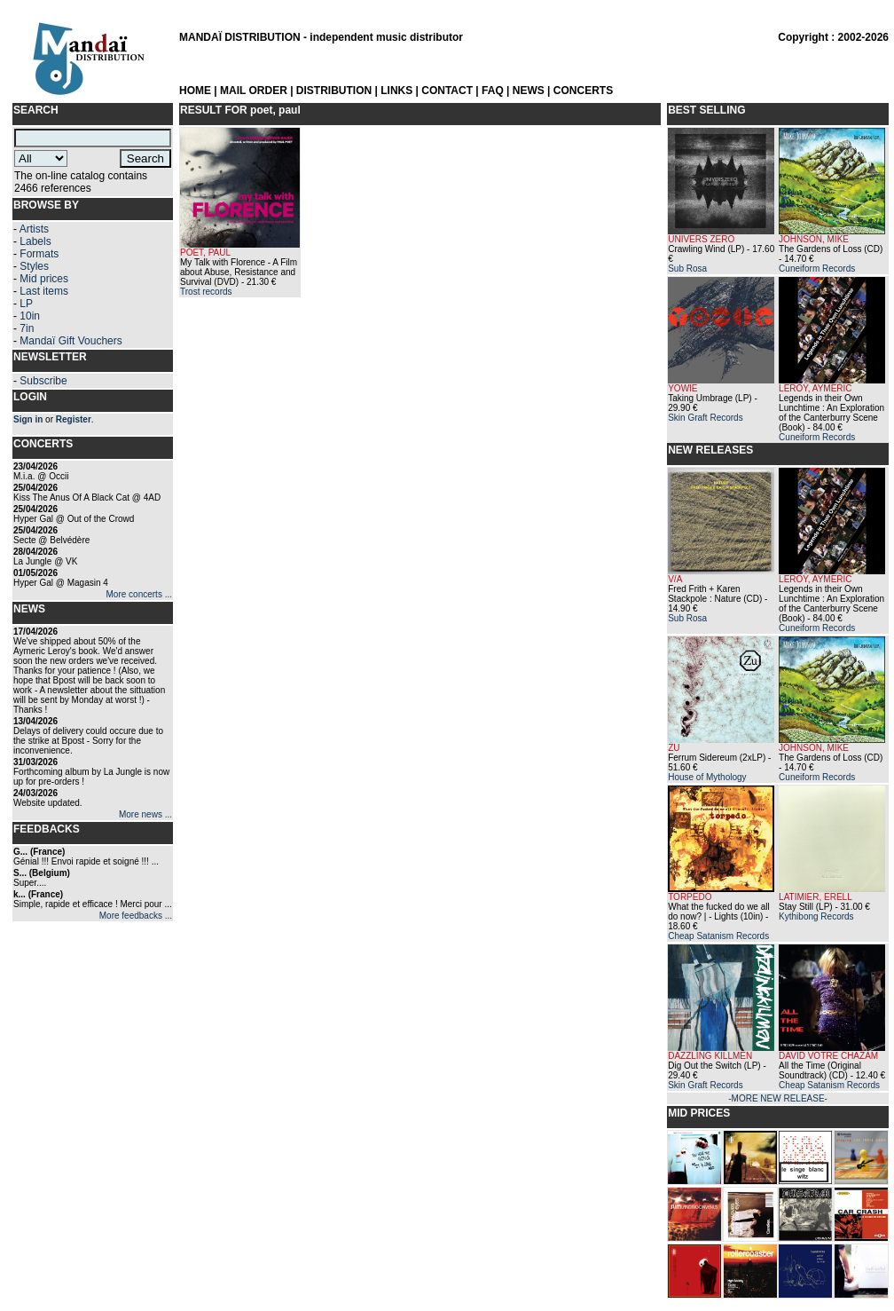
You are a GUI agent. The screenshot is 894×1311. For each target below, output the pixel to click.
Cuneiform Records (817, 268)
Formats (39, 254)
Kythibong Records (816, 916)
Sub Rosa (687, 268)
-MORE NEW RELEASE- (777, 1098)
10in (30, 316)
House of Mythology (707, 777)
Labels (35, 241)
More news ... (145, 814)
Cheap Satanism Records (718, 936)
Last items (44, 291)
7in (27, 328)
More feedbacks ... (135, 915)
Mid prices (44, 278)
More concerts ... (139, 594)
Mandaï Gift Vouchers (71, 341)
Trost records (206, 291)
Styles (34, 266)
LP (26, 303)
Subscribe (43, 381)
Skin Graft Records (705, 418)
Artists (34, 229)
